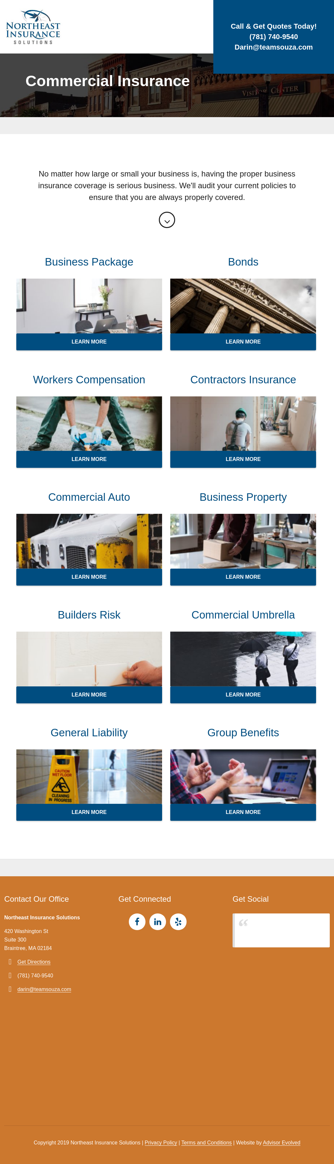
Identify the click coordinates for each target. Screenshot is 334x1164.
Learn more (89, 342)
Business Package (89, 262)
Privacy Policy (161, 1142)
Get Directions (33, 962)
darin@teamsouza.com (44, 989)
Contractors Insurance (243, 380)
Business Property (243, 497)
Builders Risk (89, 615)
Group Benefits (243, 733)
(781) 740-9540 (273, 37)
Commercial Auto (89, 497)
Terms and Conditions (206, 1142)
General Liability (89, 733)
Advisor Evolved (281, 1142)
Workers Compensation (89, 380)
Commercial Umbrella (243, 615)
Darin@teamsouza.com (273, 47)
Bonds (243, 262)
